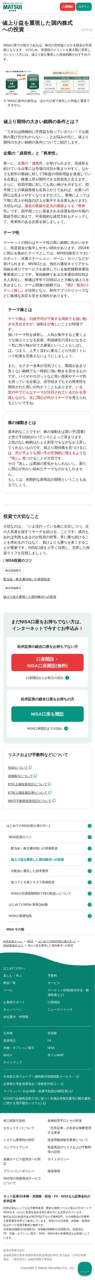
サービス (54, 983)
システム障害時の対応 (18, 1140)
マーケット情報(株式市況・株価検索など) (68, 992)
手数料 (52, 975)
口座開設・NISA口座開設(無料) (47, 662)
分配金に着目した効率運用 (29, 871)
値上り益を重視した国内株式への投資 (37, 859)
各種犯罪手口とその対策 (65, 1120)
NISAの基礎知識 (20, 916)
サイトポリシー (58, 1159)
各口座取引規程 (14, 1120)
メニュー (84, 1271)
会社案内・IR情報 (15, 1017)
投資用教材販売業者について (68, 1140)
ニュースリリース (60, 1009)
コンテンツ (86, 30)
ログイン (84, 6)
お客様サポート (14, 1002)
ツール (8, 990)
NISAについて (18, 767)
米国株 (52, 1033)
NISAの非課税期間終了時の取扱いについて (41, 893)
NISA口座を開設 (47, 714)
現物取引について (20, 776)
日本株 (8, 1033)
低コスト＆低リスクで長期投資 (33, 882)
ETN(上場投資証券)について (27, 792)
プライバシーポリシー (18, 1171)
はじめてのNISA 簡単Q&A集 (28, 904)
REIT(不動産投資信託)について (29, 801)
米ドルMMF (56, 1055)
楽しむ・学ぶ (12, 975)
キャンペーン (12, 1009)
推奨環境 (54, 1171)
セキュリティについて (18, 1128)
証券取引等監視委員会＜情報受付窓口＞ (33, 1084)
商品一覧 (9, 983)
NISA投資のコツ (20, 837)
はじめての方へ (14, 968)
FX (50, 1040)
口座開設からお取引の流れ (44, 678)
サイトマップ (12, 1062)
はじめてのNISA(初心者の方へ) (28, 825)
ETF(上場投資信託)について (27, 784)
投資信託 (9, 1040)
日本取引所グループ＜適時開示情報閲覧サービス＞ (41, 1076)
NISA (51, 1048)
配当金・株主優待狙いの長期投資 (34, 848)
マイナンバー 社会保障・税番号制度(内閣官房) (38, 1091)
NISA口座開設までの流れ (44, 728)
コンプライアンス (15, 1147)
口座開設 (67, 6)
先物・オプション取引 (18, 1048)
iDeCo (7, 1055)
